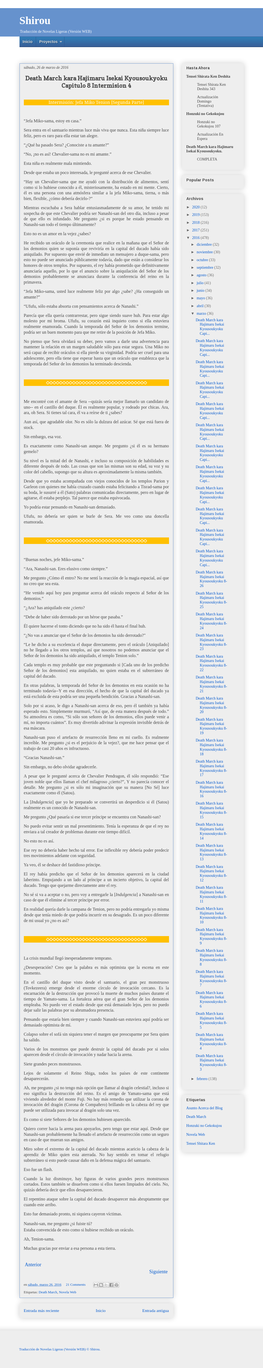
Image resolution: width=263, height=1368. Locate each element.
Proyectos (48, 42)
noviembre (205, 252)
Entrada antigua (155, 1310)
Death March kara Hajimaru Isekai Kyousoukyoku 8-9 (211, 936)
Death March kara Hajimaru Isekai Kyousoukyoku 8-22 (211, 663)
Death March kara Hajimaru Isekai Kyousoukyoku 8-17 (211, 768)
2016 (196, 238)
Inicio (28, 42)
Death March (48, 1292)
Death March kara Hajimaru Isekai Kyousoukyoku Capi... (210, 327)
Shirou (35, 20)
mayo (201, 298)
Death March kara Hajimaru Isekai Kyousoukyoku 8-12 (211, 873)
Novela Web (67, 1292)
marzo (202, 313)
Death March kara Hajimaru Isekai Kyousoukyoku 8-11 (211, 894)
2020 (196, 207)
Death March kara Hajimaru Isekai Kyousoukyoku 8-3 (211, 1062)
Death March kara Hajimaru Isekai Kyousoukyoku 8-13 (211, 852)
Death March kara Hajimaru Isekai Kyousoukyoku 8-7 (211, 978)
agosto (202, 275)
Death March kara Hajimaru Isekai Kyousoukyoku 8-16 (211, 789)
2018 (196, 223)
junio (201, 290)
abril (200, 306)
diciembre (205, 244)
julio (200, 283)
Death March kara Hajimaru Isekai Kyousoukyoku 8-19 (211, 726)
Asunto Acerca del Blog (204, 1108)
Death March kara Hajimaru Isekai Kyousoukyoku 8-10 (211, 915)
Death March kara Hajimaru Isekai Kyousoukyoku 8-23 (211, 642)
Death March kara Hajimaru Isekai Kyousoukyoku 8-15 (211, 810)
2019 (196, 215)
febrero (203, 1079)
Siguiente (158, 1271)
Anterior (33, 1264)
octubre (203, 260)
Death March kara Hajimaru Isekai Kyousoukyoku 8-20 (211, 705)
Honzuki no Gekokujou (204, 1126)
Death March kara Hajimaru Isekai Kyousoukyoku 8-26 (211, 579)
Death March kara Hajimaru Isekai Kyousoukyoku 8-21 (211, 684)
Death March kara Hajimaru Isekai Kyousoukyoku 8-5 (211, 1020)
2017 (196, 230)
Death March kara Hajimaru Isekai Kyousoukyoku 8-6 (211, 999)
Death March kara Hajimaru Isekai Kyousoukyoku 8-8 (211, 957)
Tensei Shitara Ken (200, 1143)
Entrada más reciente (41, 1310)
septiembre (205, 267)
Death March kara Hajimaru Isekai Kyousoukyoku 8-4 (211, 1041)
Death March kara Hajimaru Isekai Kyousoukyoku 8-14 (211, 831)
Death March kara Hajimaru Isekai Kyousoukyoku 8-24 (211, 621)
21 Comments (76, 1284)
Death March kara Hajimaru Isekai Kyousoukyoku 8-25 (211, 600)
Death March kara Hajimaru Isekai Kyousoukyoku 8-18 (211, 747)
